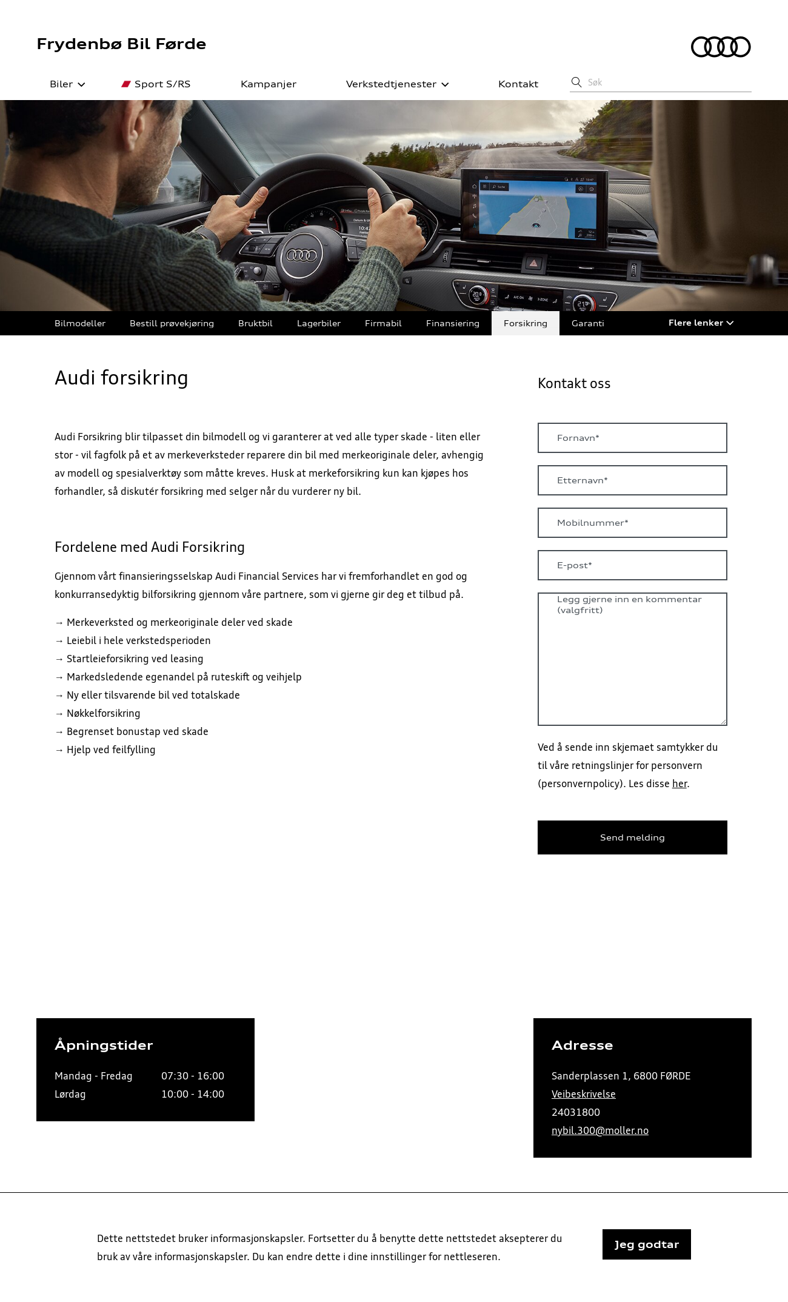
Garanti (588, 322)
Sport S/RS (156, 84)
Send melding (632, 837)
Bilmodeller (80, 322)
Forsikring (525, 322)
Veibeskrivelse (584, 1094)
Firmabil (383, 322)
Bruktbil (255, 322)
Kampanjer (261, 84)
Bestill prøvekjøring (172, 322)
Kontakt (511, 84)
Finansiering (452, 322)
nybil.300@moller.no (600, 1130)
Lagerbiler (319, 322)
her (679, 783)
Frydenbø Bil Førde (121, 43)
